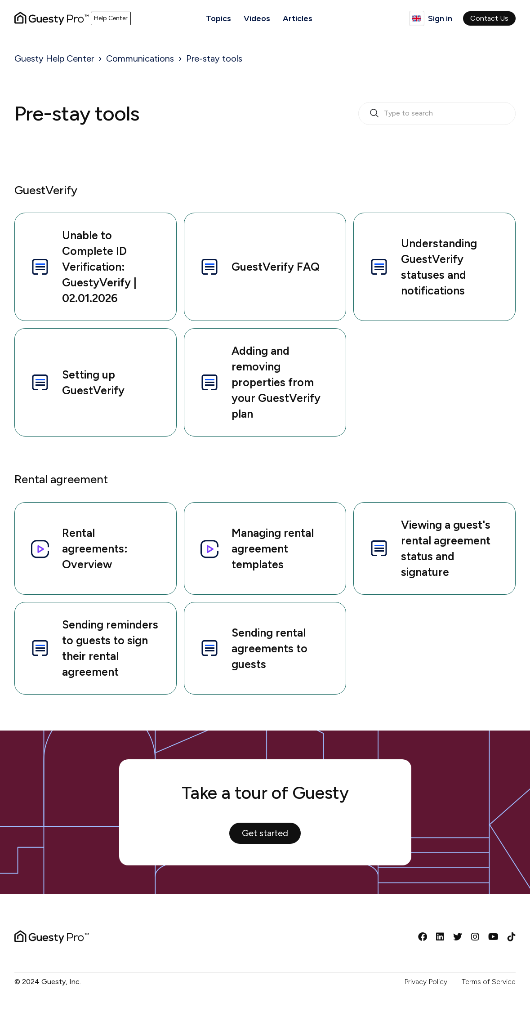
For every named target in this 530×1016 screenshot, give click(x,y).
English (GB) (416, 18)
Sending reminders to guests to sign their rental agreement (93, 648)
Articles (297, 18)
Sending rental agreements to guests (253, 648)
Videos (257, 18)
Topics (218, 18)
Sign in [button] (440, 18)
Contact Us (489, 18)
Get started (265, 833)
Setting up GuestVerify (77, 382)
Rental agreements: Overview (78, 548)
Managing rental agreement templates (256, 548)
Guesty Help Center (54, 58)
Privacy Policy (425, 981)
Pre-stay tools (214, 58)
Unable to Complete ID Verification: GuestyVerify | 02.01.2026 (83, 266)
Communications (140, 58)
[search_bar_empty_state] (437, 113)
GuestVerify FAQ (259, 267)
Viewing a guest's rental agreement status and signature (429, 548)
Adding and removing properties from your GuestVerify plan (260, 382)
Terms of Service (489, 981)
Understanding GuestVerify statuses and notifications (422, 266)
